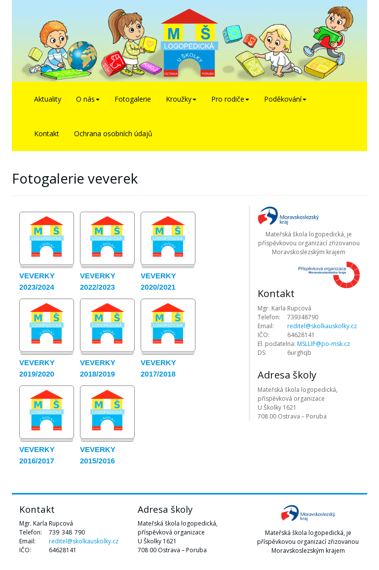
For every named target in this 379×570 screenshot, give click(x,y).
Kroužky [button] (181, 99)
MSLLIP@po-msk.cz (323, 344)
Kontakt (46, 133)
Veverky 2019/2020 (36, 368)
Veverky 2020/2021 (158, 281)
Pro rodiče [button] (230, 99)
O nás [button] (88, 99)
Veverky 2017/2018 (158, 368)
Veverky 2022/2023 (97, 281)
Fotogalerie (132, 99)
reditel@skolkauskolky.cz (322, 326)
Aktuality (47, 99)
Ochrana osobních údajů (113, 133)
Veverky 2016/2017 (36, 455)
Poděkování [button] (285, 99)
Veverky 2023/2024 (36, 281)
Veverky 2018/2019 (97, 368)
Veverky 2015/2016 (97, 455)
